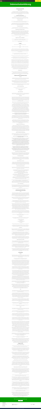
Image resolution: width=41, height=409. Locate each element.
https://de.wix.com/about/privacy (25, 55)
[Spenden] (38, 1)
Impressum (21, 408)
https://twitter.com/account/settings (19, 305)
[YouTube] (33, 404)
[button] (16, 1)
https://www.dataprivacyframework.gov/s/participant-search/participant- (22, 371)
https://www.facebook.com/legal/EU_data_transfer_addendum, (23, 281)
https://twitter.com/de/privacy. (20, 297)
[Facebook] (32, 404)
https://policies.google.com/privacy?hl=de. (23, 367)
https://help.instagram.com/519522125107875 (19, 334)
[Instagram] (31, 404)
